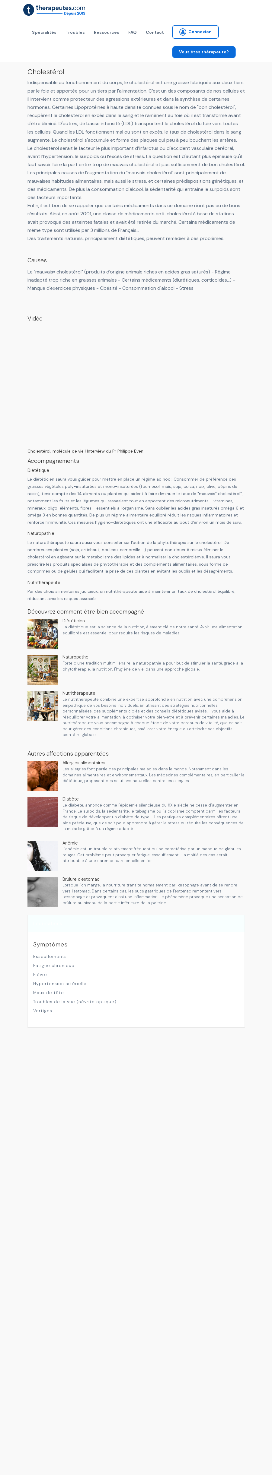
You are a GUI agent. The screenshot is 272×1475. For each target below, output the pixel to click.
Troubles (75, 32)
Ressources (106, 32)
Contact (155, 32)
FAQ (132, 32)
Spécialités (44, 32)
